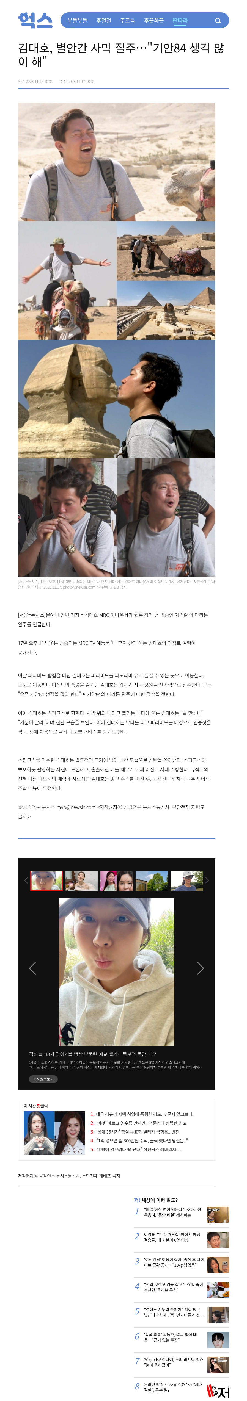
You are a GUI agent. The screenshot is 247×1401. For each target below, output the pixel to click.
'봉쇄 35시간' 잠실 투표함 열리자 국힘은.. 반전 (134, 1131)
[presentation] (25, 880)
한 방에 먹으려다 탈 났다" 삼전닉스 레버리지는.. (136, 1149)
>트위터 (201, 79)
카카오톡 (213, 79)
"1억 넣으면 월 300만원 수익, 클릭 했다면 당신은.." (139, 1140)
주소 (224, 79)
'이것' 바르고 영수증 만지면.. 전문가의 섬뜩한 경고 (138, 1123)
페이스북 (190, 79)
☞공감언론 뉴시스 (36, 806)
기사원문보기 (43, 1079)
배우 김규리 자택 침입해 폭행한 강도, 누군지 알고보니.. (142, 1114)
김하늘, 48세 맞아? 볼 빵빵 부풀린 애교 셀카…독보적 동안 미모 (92, 1053)
